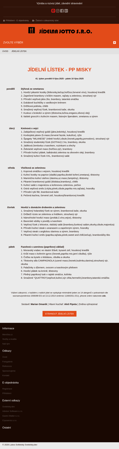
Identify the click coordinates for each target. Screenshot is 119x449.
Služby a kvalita (9, 339)
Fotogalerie (7, 361)
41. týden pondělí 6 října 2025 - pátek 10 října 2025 (59, 78)
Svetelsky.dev (8, 406)
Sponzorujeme (8, 371)
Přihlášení (6, 393)
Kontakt (5, 375)
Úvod (5, 51)
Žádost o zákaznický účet (47, 20)
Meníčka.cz (7, 334)
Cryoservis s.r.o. (9, 420)
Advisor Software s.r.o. (12, 411)
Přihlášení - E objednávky (17, 20)
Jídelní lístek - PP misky (59, 69)
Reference (7, 366)
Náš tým (6, 344)
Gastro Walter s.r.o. (11, 416)
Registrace (7, 389)
